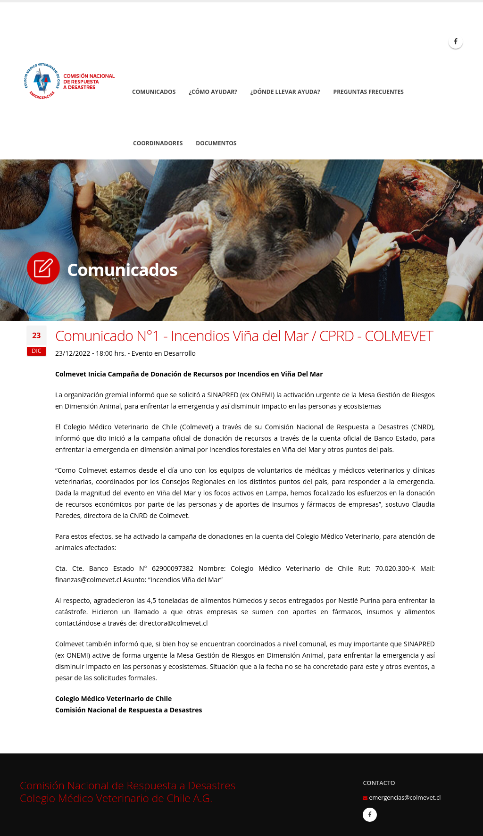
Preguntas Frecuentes (368, 92)
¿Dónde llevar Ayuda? (285, 92)
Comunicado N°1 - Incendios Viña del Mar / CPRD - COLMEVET (244, 335)
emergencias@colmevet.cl (405, 798)
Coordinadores (158, 143)
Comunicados (153, 92)
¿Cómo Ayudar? (213, 92)
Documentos (216, 143)
